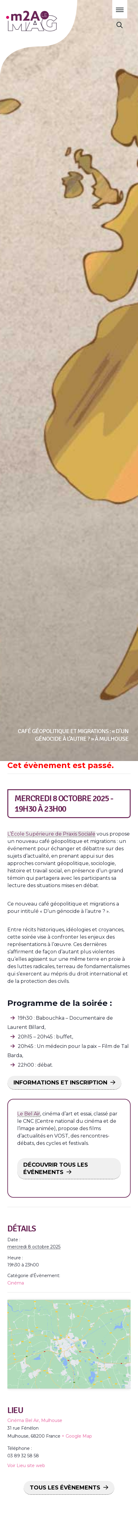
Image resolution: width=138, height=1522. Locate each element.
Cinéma (15, 1283)
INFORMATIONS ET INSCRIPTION (60, 1082)
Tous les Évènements (65, 1506)
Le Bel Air (28, 1114)
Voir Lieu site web (26, 1484)
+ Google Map (77, 1455)
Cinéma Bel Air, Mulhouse (34, 1439)
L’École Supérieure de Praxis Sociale (51, 834)
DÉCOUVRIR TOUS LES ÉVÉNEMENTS (55, 1168)
